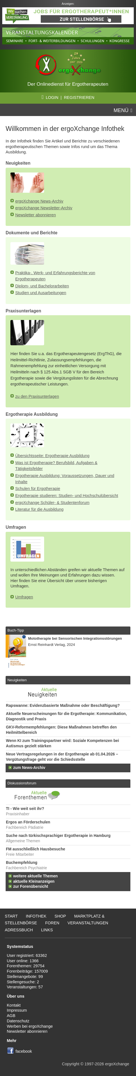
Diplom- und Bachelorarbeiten (42, 286)
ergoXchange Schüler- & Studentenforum (52, 502)
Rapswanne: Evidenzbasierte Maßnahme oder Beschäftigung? (63, 705)
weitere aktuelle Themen (35, 876)
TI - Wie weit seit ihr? (25, 809)
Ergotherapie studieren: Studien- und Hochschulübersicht (66, 495)
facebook (23, 1051)
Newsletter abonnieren (35, 215)
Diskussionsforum (21, 783)
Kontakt (14, 1005)
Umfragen (24, 597)
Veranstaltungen (87, 923)
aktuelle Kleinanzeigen (34, 881)
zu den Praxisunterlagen (37, 396)
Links (47, 930)
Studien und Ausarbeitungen (40, 292)
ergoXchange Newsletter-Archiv (43, 208)
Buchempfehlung (21, 863)
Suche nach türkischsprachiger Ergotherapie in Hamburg (58, 836)
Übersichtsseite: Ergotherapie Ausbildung (52, 455)
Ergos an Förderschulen (28, 822)
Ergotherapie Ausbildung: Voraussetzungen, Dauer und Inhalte (64, 478)
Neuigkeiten (17, 680)
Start (11, 916)
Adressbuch (19, 930)
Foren (52, 923)
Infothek (36, 916)
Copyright (70, 1064)
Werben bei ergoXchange (30, 1026)
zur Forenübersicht (30, 886)
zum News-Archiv (29, 768)
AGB (11, 1015)
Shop (60, 916)
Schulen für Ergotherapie (37, 488)
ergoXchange (117, 1064)
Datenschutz (18, 1021)
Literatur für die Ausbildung (39, 509)
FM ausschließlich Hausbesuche (35, 849)
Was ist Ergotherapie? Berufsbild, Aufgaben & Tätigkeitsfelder (56, 465)
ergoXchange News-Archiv (39, 201)
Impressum (17, 1010)
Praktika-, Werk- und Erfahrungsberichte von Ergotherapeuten (55, 276)
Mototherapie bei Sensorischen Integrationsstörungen (75, 638)
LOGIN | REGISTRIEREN (68, 97)
